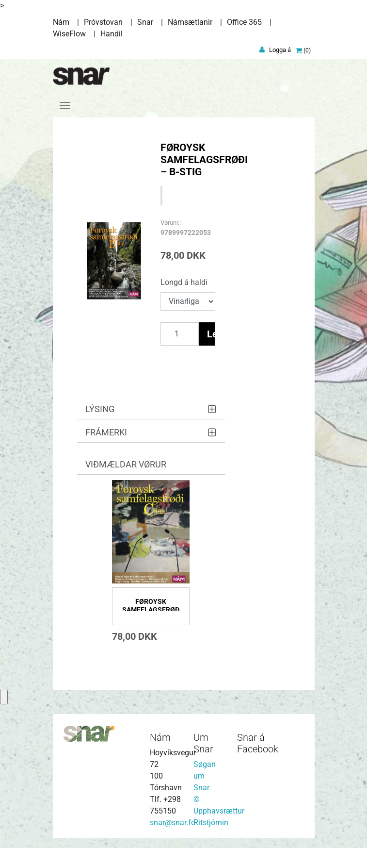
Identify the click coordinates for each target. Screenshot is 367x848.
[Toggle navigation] (65, 105)
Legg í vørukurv (211, 334)
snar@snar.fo (172, 822)
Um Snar (203, 743)
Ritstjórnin (210, 822)
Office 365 (244, 22)
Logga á (280, 49)
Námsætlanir (190, 22)
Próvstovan (103, 22)
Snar (145, 22)
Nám (61, 22)
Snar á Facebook (257, 743)
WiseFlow (69, 33)
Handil (111, 33)
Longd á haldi (183, 282)
